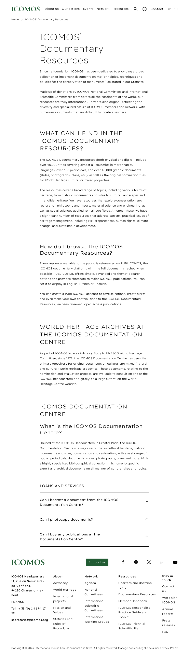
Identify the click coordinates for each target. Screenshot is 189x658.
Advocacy (60, 583)
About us (52, 9)
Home (15, 19)
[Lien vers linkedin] (162, 562)
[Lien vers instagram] (136, 562)
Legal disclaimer (149, 647)
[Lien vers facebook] (123, 562)
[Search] (135, 9)
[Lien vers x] (149, 562)
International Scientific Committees (94, 605)
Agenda (90, 583)
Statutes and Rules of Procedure (63, 623)
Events (88, 9)
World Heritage (65, 589)
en (169, 9)
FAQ (165, 632)
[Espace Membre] (144, 9)
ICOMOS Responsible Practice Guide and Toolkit (134, 612)
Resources (121, 9)
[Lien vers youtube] (175, 562)
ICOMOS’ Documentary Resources (46, 19)
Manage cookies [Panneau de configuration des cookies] (128, 647)
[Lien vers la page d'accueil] (27, 562)
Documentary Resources (137, 594)
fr (176, 9)
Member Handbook (132, 601)
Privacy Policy (169, 647)
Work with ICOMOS (169, 600)
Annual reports (167, 611)
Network (103, 9)
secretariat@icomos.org (29, 620)
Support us (97, 562)
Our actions (71, 9)
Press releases (168, 623)
